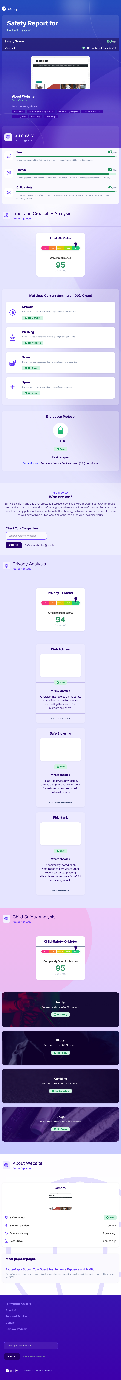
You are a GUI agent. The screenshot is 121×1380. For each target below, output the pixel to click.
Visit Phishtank (60, 890)
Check (13, 545)
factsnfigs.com (19, 30)
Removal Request (16, 1328)
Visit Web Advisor (60, 718)
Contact (10, 1322)
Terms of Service (16, 1316)
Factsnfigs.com (31, 463)
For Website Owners (18, 1303)
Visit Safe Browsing (60, 802)
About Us (11, 1310)
